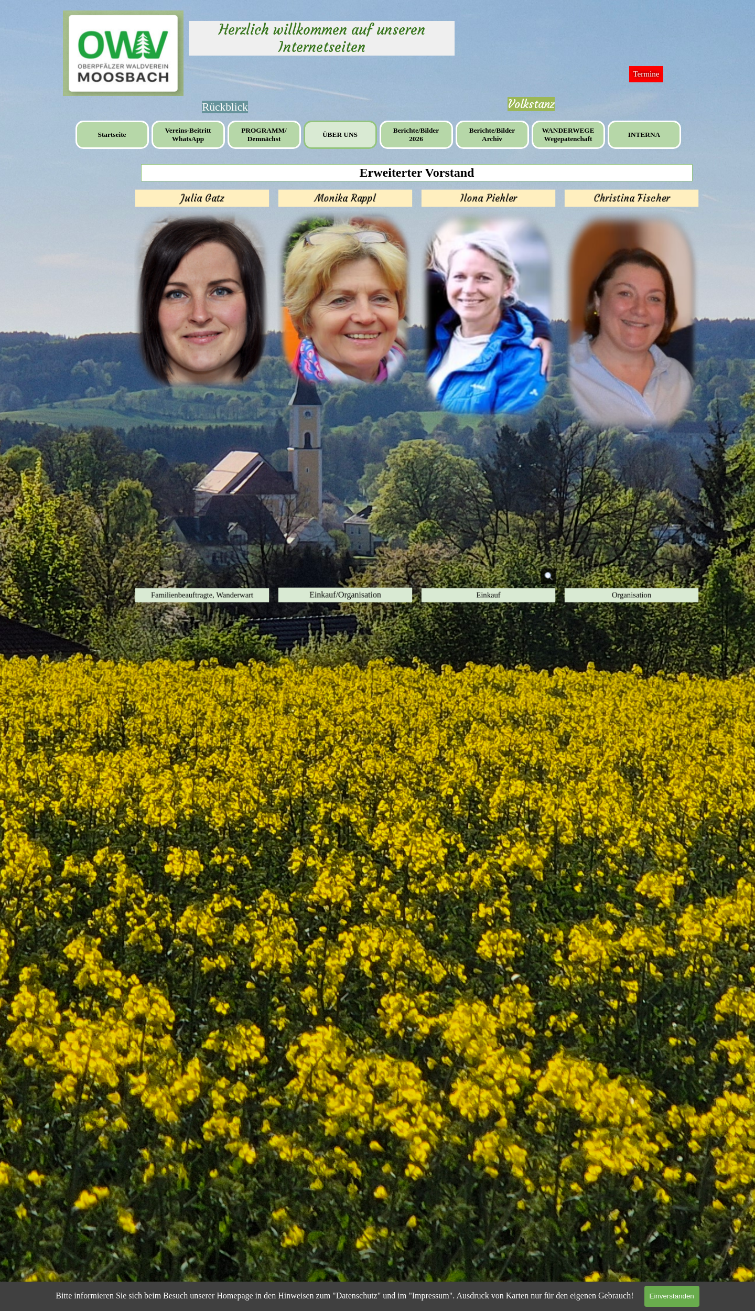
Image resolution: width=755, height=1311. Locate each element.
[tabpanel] (531, 104)
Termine (646, 74)
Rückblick (225, 107)
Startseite (112, 134)
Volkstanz (531, 104)
